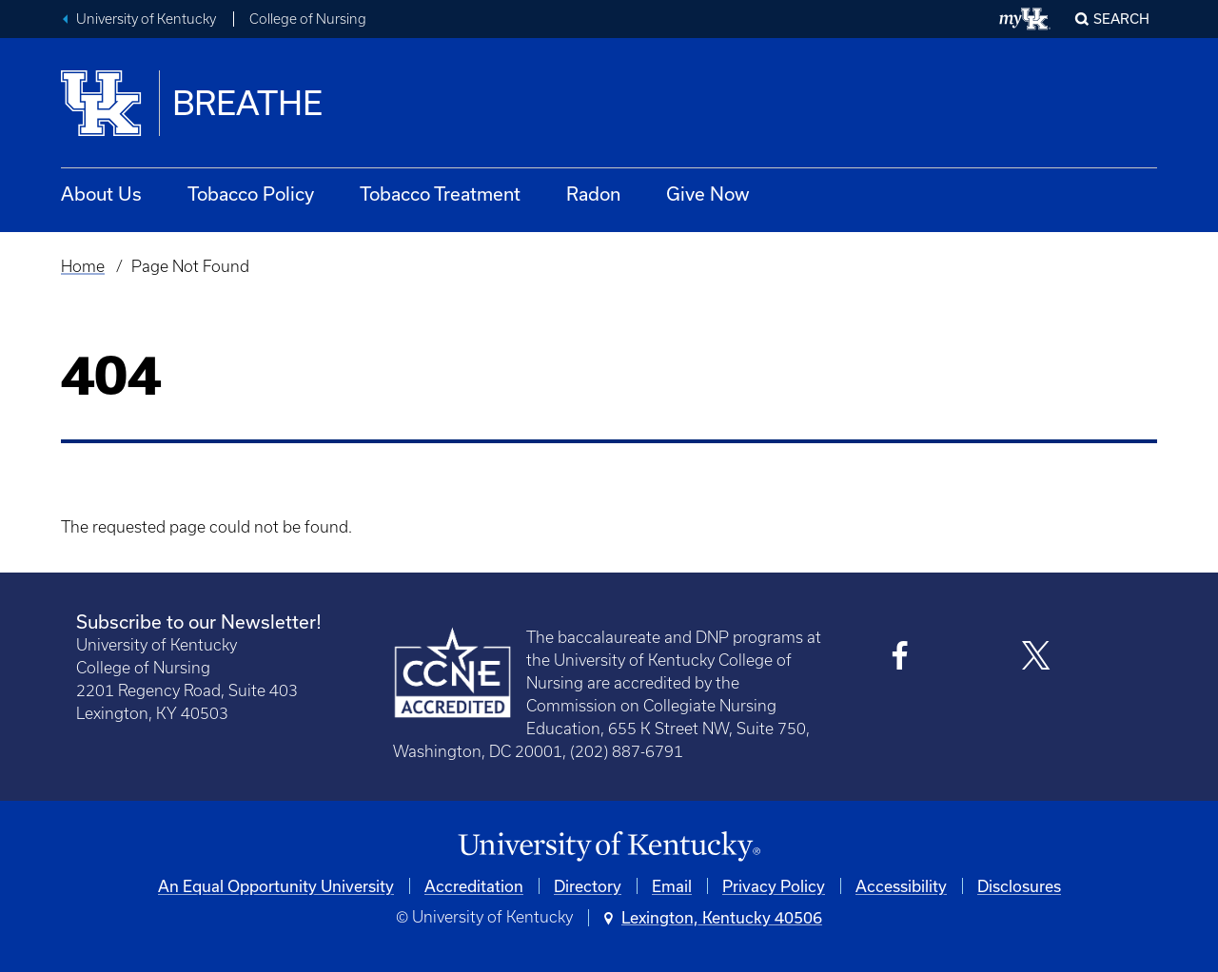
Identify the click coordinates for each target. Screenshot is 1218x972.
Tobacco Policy (250, 193)
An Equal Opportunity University (276, 886)
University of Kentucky (146, 19)
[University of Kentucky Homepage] (609, 847)
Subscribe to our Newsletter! (199, 621)
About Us (101, 193)
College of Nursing (307, 19)
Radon (593, 193)
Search (1121, 18)
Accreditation (473, 886)
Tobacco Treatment (440, 193)
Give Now (708, 193)
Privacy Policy (773, 886)
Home (83, 266)
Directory (587, 886)
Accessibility (901, 886)
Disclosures (1019, 886)
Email (672, 886)
